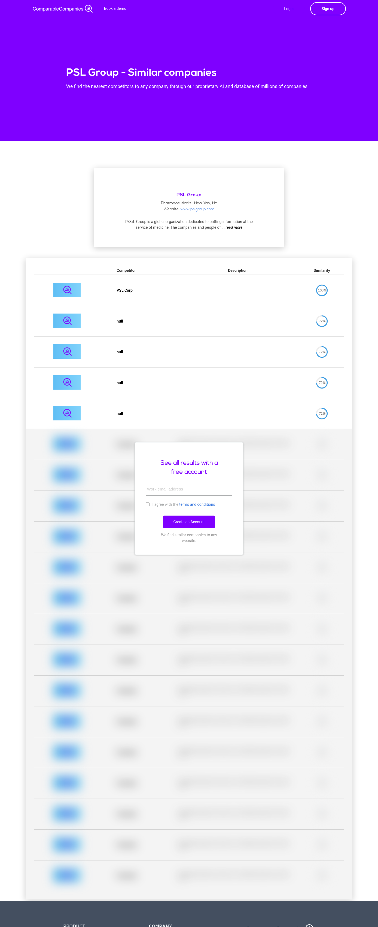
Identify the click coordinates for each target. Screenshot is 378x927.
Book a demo (115, 8)
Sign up (328, 9)
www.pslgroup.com (197, 209)
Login (289, 9)
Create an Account (189, 522)
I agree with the (180, 504)
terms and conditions (197, 504)
